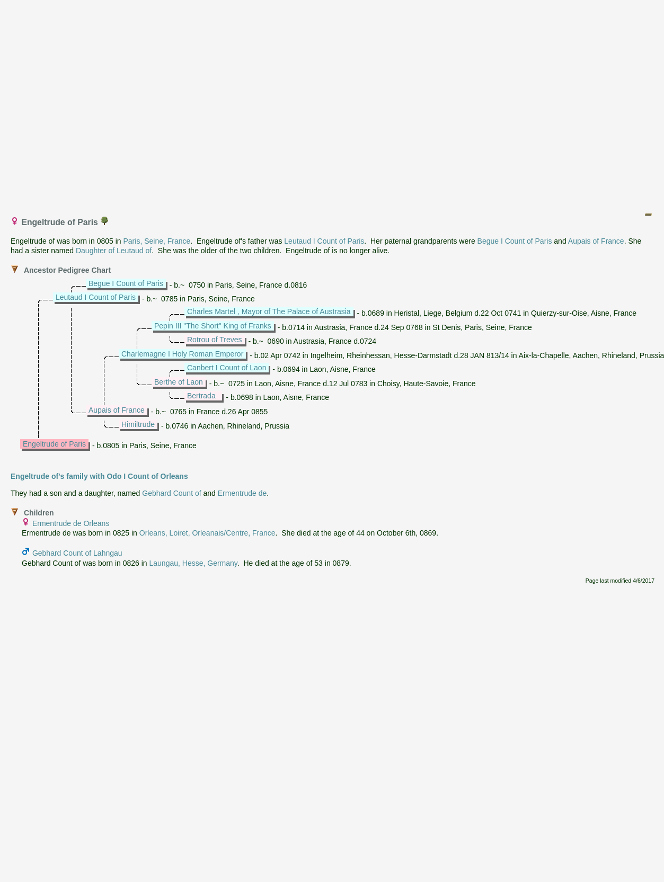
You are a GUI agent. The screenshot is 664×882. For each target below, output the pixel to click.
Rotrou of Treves (214, 339)
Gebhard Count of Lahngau (77, 553)
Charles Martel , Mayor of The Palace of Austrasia (269, 311)
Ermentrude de (242, 493)
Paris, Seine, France (156, 241)
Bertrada (201, 395)
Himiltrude (138, 424)
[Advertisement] (99, 103)
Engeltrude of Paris (54, 444)
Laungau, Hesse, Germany (193, 563)
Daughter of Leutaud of (114, 250)
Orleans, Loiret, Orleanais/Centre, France (207, 533)
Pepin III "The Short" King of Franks (212, 326)
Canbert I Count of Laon (226, 367)
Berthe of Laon (178, 382)
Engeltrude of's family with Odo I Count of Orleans (99, 476)
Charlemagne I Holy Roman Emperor (182, 354)
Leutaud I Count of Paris (324, 241)
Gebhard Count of (171, 493)
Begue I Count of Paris (514, 241)
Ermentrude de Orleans (71, 523)
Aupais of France (596, 241)
